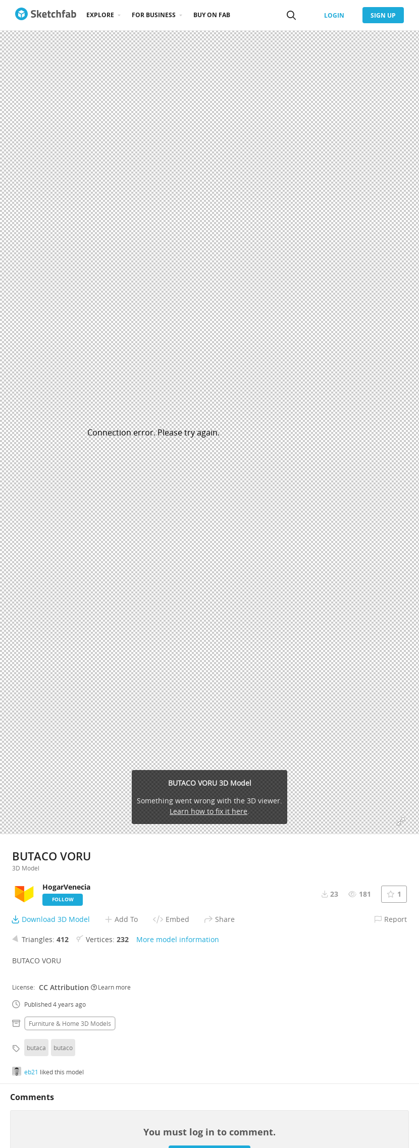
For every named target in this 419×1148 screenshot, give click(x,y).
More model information (177, 939)
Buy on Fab (211, 15)
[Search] (291, 15)
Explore (100, 15)
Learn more (111, 987)
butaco (63, 1048)
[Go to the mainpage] (45, 15)
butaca (36, 1048)
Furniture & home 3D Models (70, 1023)
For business (154, 15)
